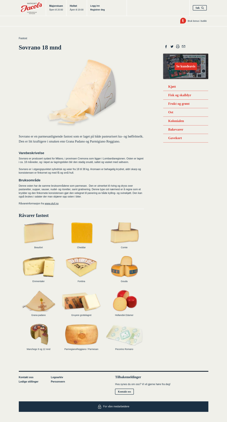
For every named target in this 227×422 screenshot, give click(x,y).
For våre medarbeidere (113, 407)
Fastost (23, 38)
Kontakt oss (26, 377)
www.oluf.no (51, 203)
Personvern (58, 381)
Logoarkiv (57, 377)
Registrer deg (97, 9)
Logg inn (95, 6)
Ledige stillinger (29, 381)
